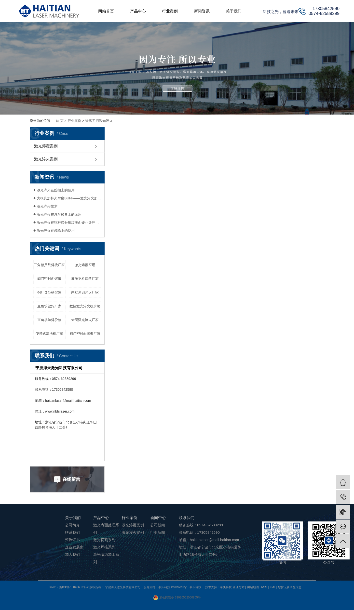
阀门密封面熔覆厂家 (84, 334)
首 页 (60, 121)
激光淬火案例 (46, 159)
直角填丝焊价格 (49, 320)
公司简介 (72, 525)
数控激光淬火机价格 (84, 306)
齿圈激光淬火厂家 (85, 320)
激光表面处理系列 (106, 528)
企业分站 (239, 587)
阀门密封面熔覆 (49, 279)
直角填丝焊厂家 (49, 306)
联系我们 (72, 532)
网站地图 (253, 587)
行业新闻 (157, 532)
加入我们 (72, 554)
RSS (264, 587)
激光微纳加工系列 (106, 558)
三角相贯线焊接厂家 (49, 265)
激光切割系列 (104, 540)
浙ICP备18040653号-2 (74, 587)
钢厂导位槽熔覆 (49, 292)
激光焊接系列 (104, 547)
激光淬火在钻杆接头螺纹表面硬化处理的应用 (69, 222)
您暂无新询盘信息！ (291, 587)
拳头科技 (226, 587)
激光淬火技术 (47, 206)
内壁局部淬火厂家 (85, 292)
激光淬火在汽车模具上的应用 (59, 214)
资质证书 (72, 540)
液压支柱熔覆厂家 (85, 279)
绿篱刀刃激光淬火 (99, 121)
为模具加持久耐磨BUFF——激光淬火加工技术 (69, 198)
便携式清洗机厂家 (49, 334)
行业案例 (74, 121)
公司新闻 (157, 525)
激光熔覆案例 (46, 146)
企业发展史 (74, 547)
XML (272, 587)
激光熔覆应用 (85, 265)
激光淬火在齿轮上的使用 (56, 231)
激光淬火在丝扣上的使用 (56, 190)
